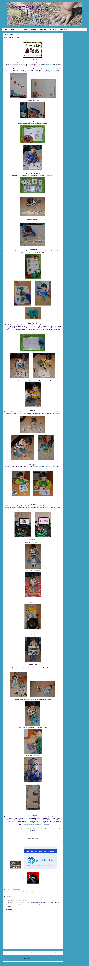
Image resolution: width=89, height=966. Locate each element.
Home (33, 953)
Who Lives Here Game (22, 413)
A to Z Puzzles (57, 411)
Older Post (58, 953)
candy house (23, 667)
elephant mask (35, 755)
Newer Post (7, 953)
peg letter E (50, 70)
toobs (44, 70)
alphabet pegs (30, 699)
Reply (9, 906)
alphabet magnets (35, 69)
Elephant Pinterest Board (34, 828)
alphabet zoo (15, 72)
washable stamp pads (49, 466)
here (33, 331)
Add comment (8, 909)
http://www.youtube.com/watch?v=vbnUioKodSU (36, 824)
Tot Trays (32, 891)
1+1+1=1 (55, 72)
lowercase (36, 466)
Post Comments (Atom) (36, 958)
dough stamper (36, 250)
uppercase (28, 466)
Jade (9, 900)
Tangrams (38, 784)
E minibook (27, 70)
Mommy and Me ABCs (18, 891)
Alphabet (10, 891)
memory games (36, 542)
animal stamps (43, 468)
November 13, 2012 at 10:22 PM (18, 900)
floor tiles (19, 70)
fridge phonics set (48, 69)
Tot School (27, 891)
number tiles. (50, 175)
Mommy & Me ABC (27, 62)
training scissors (56, 636)
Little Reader (32, 506)
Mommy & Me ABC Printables (48, 64)
